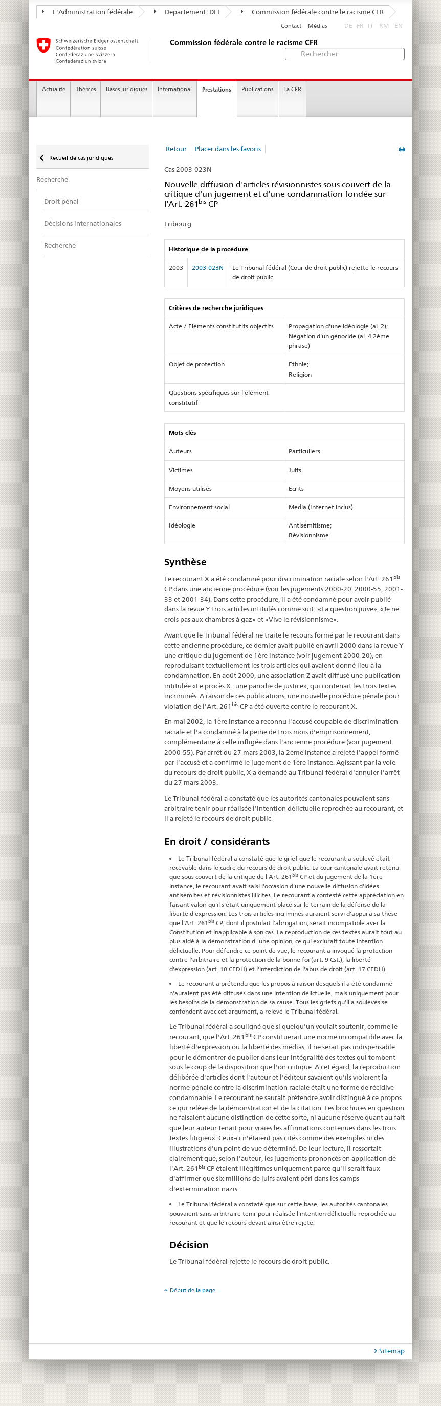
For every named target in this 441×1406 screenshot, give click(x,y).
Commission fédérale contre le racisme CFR (312, 12)
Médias (317, 26)
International (175, 89)
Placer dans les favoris (228, 149)
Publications (257, 89)
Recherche (52, 179)
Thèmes (86, 89)
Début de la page (192, 1290)
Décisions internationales (82, 223)
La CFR (292, 89)
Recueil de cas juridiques (80, 157)
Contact (291, 26)
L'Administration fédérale (87, 12)
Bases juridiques (126, 89)
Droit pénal (61, 201)
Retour (176, 149)
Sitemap (392, 1351)
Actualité (53, 89)
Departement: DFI (186, 12)
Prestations (216, 89)
